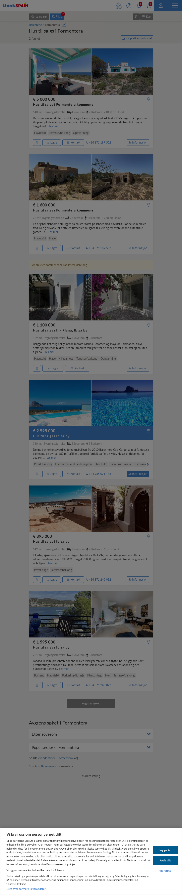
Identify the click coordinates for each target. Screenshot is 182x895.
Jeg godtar (165, 850)
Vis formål (165, 870)
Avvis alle (165, 860)
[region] (91, 861)
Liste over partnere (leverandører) (26, 888)
